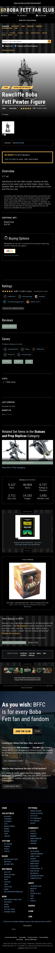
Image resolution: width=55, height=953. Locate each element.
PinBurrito (9, 296)
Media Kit (33, 889)
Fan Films (7, 882)
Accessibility (43, 937)
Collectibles (8, 813)
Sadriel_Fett (32, 301)
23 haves (7, 362)
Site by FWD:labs (31, 939)
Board (5, 856)
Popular (30, 26)
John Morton (34, 861)
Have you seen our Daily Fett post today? (27, 3)
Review (10, 35)
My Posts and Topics (11, 859)
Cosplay (7, 851)
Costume (6, 841)
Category (12, 33)
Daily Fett (7, 872)
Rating (4, 35)
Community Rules (11, 937)
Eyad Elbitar (34, 871)
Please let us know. (11, 633)
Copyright (22, 937)
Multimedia (7, 869)
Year (27, 33)
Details (6, 849)
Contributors (7, 28)
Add (16, 28)
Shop (32, 898)
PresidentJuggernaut (14, 301)
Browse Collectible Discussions (14, 642)
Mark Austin (34, 863)
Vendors (39, 26)
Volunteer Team (35, 886)
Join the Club (22, 731)
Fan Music (7, 877)
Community (33, 828)
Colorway (20, 33)
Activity (33, 831)
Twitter (32, 653)
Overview (5, 26)
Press (32, 891)
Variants (7, 846)
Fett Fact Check (9, 909)
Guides (6, 904)
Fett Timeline (34, 821)
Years (6, 834)
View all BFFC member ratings (13, 308)
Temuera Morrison (36, 854)
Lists (5, 824)
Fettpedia (32, 808)
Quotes (32, 823)
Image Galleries (9, 874)
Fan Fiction (8, 887)
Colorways (7, 821)
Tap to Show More (27, 463)
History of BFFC (35, 893)
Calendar (32, 848)
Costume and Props (37, 876)
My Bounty (15, 26)
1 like (29, 362)
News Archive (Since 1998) (12, 899)
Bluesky (23, 655)
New (23, 26)
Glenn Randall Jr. (36, 868)
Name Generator (35, 838)
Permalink (8, 414)
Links (32, 896)
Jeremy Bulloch (35, 878)
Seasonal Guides (9, 912)
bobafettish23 (11, 349)
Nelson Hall (34, 873)
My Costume (8, 844)
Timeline (44, 33)
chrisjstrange (25, 296)
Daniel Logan (34, 856)
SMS (44, 653)
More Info (27, 607)
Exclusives (8, 902)
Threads (31, 655)
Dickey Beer (34, 866)
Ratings (6, 829)
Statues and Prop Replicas (28, 46)
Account (41, 15)
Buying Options (18, 143)
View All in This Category (13, 468)
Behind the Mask (35, 811)
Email (39, 653)
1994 (4, 108)
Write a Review (9, 326)
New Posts (7, 862)
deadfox (40, 296)
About (31, 883)
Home (4, 808)
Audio (6, 879)
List (16, 35)
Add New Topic (33, 642)
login (13, 159)
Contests (33, 834)
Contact (33, 901)
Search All (9, 46)
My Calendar (34, 851)
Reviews (6, 831)
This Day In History (36, 813)
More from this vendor (11, 255)
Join (7, 159)
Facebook (23, 653)
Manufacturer (35, 33)
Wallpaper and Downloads (13, 892)
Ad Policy (27, 550)
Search (22, 15)
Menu (4, 15)
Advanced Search (8, 50)
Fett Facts (33, 816)
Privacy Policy (32, 937)
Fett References (35, 818)
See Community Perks (13, 761)
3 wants (18, 362)
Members (33, 836)
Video (6, 884)
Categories (7, 819)
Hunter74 (9, 354)
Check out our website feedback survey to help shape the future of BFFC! (27, 921)
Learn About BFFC (12, 786)
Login (37, 731)
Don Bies (33, 859)
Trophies (33, 843)
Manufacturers (9, 826)
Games (6, 889)
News (4, 896)
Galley (25, 349)
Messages (33, 841)
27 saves (5, 114)
